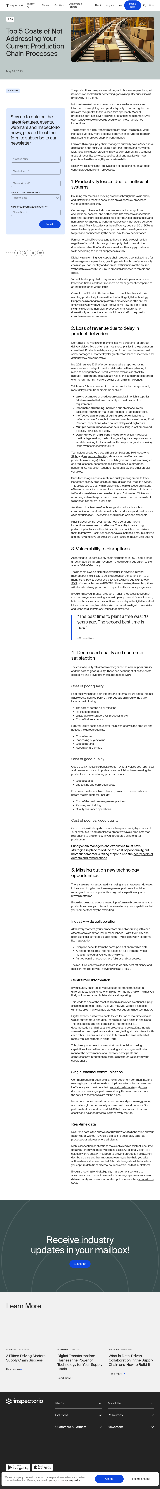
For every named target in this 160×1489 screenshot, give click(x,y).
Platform (45, 5)
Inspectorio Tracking (95, 456)
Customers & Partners (75, 5)
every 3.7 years (111, 579)
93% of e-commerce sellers (108, 364)
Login (119, 5)
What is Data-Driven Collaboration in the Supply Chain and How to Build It (131, 1360)
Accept (109, 1479)
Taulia (105, 287)
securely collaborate (122, 1087)
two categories (113, 667)
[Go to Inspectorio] (15, 5)
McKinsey (77, 151)
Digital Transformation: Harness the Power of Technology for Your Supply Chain (79, 1362)
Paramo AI (31, 5)
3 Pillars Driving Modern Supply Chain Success (26, 1358)
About (98, 5)
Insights (109, 5)
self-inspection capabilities (118, 529)
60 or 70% (143, 225)
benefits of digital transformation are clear (101, 130)
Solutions (59, 5)
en (151, 5)
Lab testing (82, 784)
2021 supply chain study (110, 251)
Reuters (92, 558)
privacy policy (73, 1480)
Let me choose (141, 1479)
